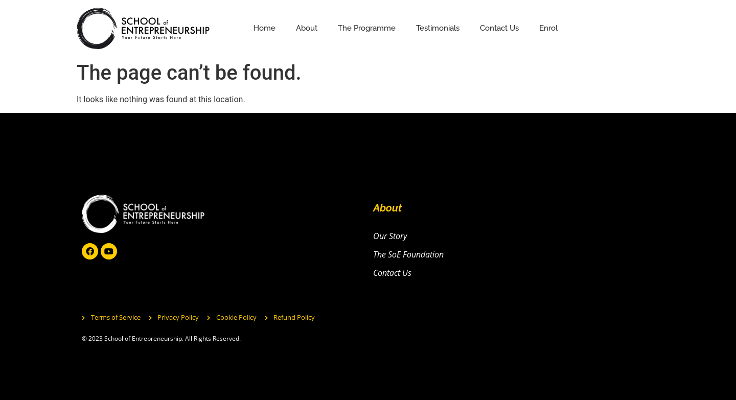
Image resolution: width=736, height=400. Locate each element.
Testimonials (437, 28)
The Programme (367, 28)
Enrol (548, 28)
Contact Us (499, 28)
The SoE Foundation (408, 254)
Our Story (390, 236)
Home (264, 28)
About (306, 28)
